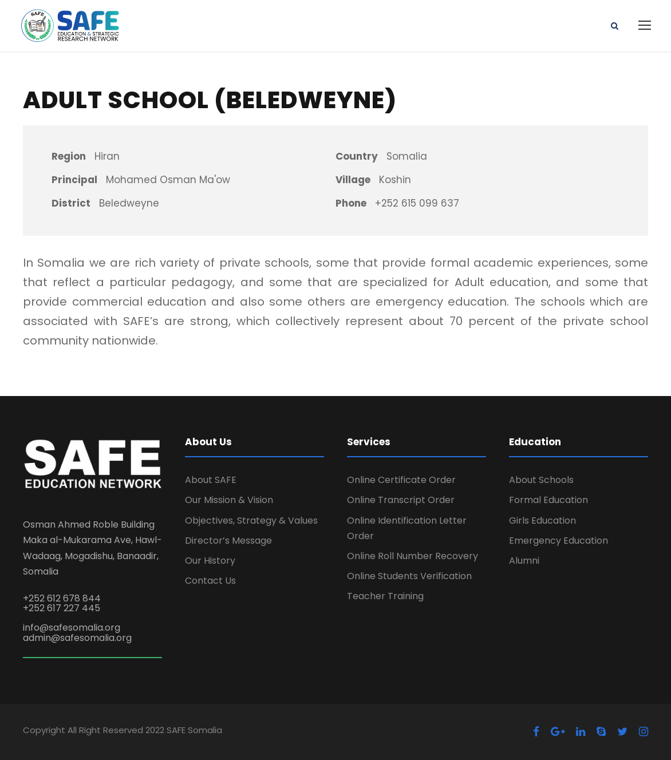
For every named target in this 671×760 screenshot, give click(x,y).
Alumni (524, 560)
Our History (210, 560)
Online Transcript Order (401, 499)
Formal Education (548, 499)
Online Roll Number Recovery (412, 556)
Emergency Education (558, 540)
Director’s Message (228, 540)
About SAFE (210, 479)
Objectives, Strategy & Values (251, 520)
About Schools (541, 479)
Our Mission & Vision (229, 499)
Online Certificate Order (401, 479)
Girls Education (542, 520)
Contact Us (210, 580)
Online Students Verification (409, 576)
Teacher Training (385, 596)
